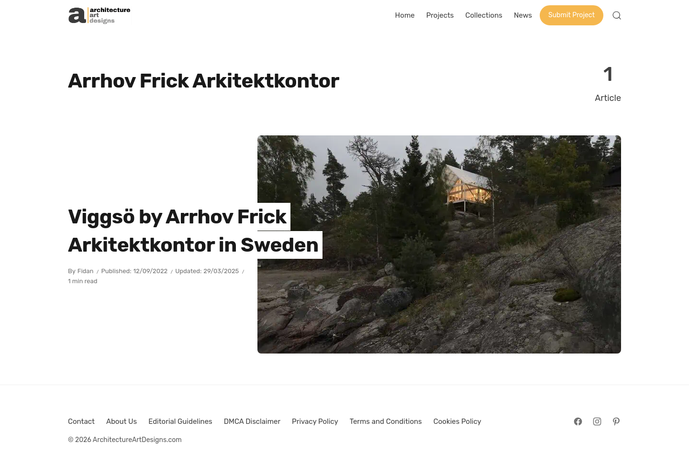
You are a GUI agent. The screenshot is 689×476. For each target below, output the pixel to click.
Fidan (86, 271)
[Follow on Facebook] (578, 421)
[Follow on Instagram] (597, 421)
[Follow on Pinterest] (616, 421)
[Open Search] (616, 15)
